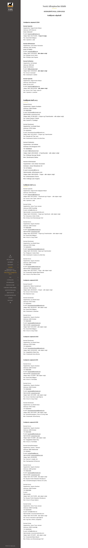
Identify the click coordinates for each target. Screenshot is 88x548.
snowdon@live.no (33, 51)
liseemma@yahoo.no (34, 34)
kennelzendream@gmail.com (36, 249)
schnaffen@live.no (33, 453)
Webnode (12, 545)
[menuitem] (10, 257)
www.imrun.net (35, 231)
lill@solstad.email (32, 69)
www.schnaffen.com (37, 455)
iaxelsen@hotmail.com (34, 229)
